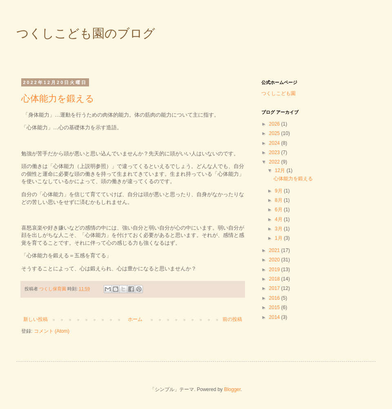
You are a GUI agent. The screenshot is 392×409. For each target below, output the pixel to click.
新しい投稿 (35, 319)
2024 (275, 143)
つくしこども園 (278, 93)
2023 (275, 152)
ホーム (135, 319)
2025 (275, 133)
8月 (279, 200)
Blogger (232, 389)
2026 (275, 124)
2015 (275, 307)
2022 (275, 162)
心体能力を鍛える (57, 98)
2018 (275, 279)
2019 (275, 269)
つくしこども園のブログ (85, 33)
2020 (275, 260)
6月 (279, 209)
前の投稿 (232, 319)
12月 (281, 170)
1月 (279, 238)
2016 (275, 298)
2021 (275, 250)
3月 (279, 229)
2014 (275, 317)
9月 (279, 191)
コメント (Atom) (51, 331)
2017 (275, 288)
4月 (279, 219)
